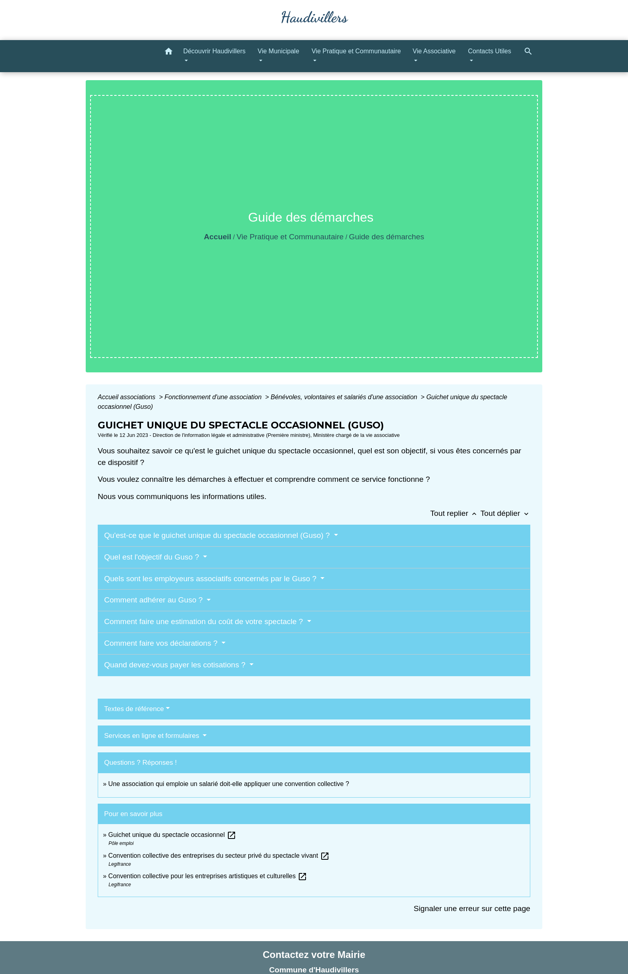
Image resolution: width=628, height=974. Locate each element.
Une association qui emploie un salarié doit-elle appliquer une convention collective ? (228, 783)
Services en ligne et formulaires (152, 736)
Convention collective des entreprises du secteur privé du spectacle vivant (218, 855)
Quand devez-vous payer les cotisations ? (176, 665)
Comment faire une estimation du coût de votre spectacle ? (204, 621)
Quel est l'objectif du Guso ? (152, 557)
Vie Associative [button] (434, 51)
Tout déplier (505, 513)
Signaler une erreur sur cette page (472, 908)
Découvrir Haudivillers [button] (214, 51)
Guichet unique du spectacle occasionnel (172, 834)
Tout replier (455, 513)
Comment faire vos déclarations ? (161, 643)
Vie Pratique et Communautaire (290, 236)
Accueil (217, 236)
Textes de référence (134, 709)
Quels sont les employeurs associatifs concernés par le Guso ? (211, 578)
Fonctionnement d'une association (214, 397)
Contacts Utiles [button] (489, 51)
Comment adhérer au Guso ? (154, 600)
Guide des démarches (386, 236)
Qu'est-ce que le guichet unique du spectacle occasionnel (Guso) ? (218, 535)
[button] (168, 52)
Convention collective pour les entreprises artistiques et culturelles (207, 876)
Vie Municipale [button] (278, 51)
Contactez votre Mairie (314, 954)
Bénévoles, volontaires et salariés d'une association (345, 397)
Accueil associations (127, 397)
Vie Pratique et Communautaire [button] (356, 51)
